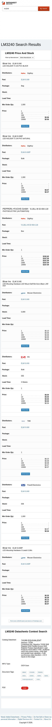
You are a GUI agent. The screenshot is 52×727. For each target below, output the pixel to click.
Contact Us (38, 719)
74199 (38, 679)
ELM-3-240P (25, 152)
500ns (39, 675)
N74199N (32, 672)
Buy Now (25, 126)
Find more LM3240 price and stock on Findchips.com (26, 621)
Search (43, 8)
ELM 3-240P (25, 564)
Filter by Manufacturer (11, 57)
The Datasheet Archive (9, 3)
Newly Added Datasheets (10, 717)
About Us (47, 719)
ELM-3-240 (25, 79)
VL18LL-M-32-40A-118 (29, 225)
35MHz (24, 672)
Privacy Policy (26, 717)
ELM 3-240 (25, 299)
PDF (24, 688)
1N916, (24, 675)
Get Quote (25, 474)
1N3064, (32, 675)
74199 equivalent (27, 679)
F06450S (40, 672)
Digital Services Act (25, 719)
